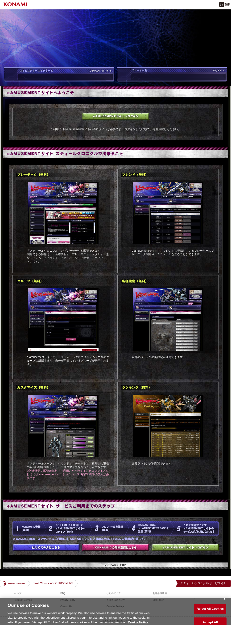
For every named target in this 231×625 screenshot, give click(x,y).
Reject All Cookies (210, 611)
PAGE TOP (115, 565)
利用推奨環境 (160, 593)
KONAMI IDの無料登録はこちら (115, 547)
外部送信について (116, 600)
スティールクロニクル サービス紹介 (203, 583)
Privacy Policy (67, 600)
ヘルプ (17, 593)
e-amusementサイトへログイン (115, 116)
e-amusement (16, 583)
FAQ (62, 593)
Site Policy (158, 600)
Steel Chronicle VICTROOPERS (53, 583)
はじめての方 (46, 547)
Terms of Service (23, 600)
